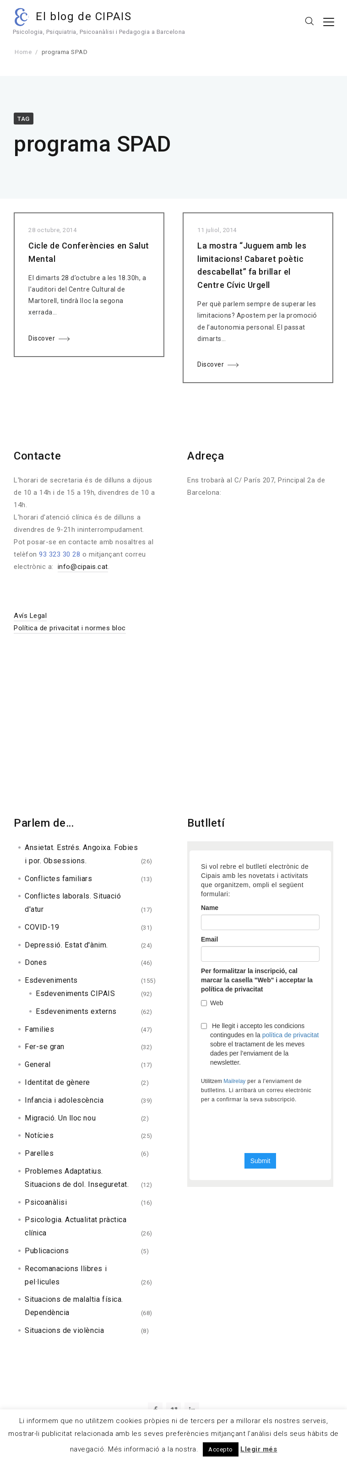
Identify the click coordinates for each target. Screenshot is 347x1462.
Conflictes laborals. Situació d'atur (73, 903)
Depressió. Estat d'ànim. (66, 945)
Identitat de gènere (57, 1082)
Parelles (39, 1153)
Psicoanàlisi (46, 1202)
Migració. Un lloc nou (60, 1118)
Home (23, 52)
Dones (36, 962)
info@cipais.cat (83, 567)
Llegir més (258, 1449)
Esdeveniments (51, 980)
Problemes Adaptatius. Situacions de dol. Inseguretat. (77, 1178)
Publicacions (47, 1250)
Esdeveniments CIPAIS (75, 993)
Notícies (39, 1135)
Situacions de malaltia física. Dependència (74, 1306)
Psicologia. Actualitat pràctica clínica (75, 1226)
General (38, 1064)
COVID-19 (42, 927)
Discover (41, 338)
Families (39, 1029)
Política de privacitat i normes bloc (70, 628)
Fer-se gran (45, 1046)
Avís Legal (30, 616)
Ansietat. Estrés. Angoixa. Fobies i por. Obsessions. (81, 854)
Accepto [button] (220, 1449)
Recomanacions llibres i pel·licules (66, 1275)
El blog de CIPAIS (85, 16)
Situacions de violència (64, 1330)
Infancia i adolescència (64, 1100)
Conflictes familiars (58, 878)
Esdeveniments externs (76, 1011)
